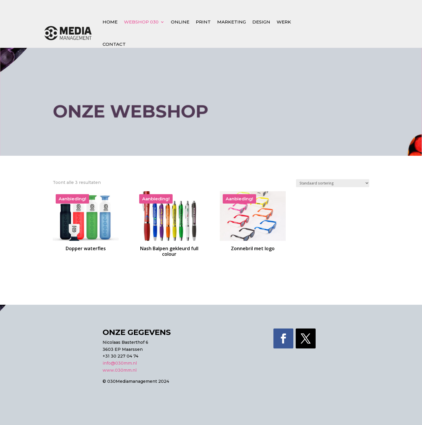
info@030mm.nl (120, 363)
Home (110, 22)
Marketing (231, 22)
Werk (284, 22)
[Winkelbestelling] (332, 183)
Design (261, 22)
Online (180, 22)
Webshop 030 (141, 22)
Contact (114, 44)
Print (203, 22)
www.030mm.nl (120, 370)
